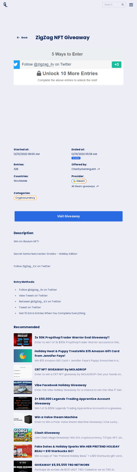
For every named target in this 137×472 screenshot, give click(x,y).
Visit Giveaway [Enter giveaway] (68, 216)
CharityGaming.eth (86, 169)
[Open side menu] (131, 4)
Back (22, 37)
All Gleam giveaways (85, 186)
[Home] (5, 4)
